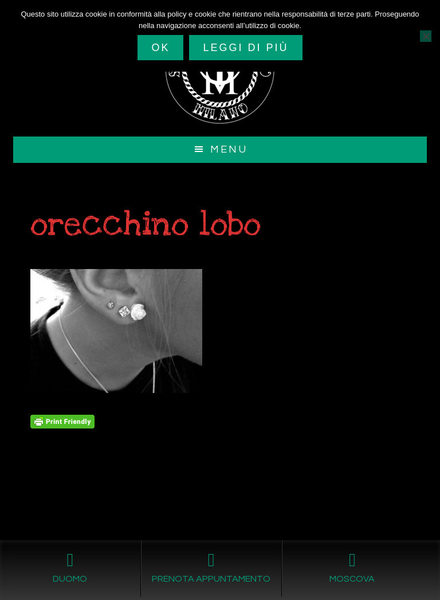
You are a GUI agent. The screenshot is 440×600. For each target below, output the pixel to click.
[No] (425, 36)
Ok (160, 47)
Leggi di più (245, 47)
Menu (228, 149)
